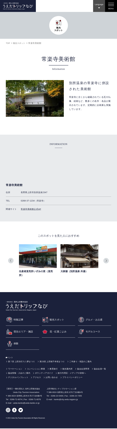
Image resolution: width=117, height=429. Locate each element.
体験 (16, 343)
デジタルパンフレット (19, 378)
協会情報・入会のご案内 (38, 373)
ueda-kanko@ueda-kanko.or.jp (26, 404)
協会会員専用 (87, 369)
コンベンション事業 (38, 369)
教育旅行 (56, 369)
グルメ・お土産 (95, 319)
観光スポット (19, 43)
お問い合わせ (54, 378)
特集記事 (19, 319)
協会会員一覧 (14, 373)
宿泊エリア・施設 (25, 331)
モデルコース (94, 331)
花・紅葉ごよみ (59, 331)
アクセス (38, 378)
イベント (11, 358)
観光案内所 (70, 369)
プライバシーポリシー (76, 378)
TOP (8, 43)
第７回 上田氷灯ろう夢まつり (22, 362)
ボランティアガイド (64, 373)
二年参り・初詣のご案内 (85, 362)
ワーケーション (15, 369)
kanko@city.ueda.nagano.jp (66, 400)
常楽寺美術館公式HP (31, 209)
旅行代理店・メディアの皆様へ (93, 373)
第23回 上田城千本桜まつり (55, 362)
